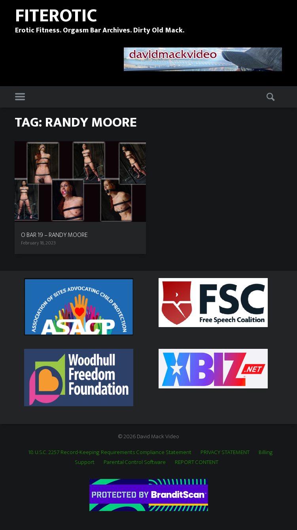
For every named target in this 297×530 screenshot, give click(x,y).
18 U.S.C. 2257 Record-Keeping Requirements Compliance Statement (109, 452)
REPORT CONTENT (196, 462)
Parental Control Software (135, 462)
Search (271, 97)
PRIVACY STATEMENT (225, 452)
